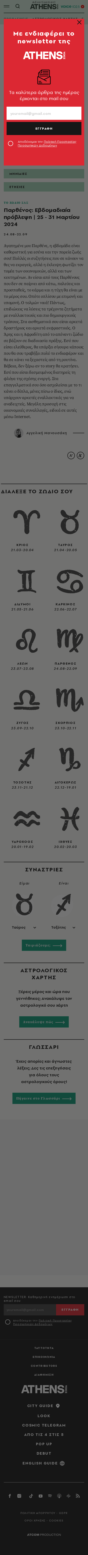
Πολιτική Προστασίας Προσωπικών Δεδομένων (47, 143)
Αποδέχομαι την (47, 143)
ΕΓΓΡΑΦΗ (44, 128)
